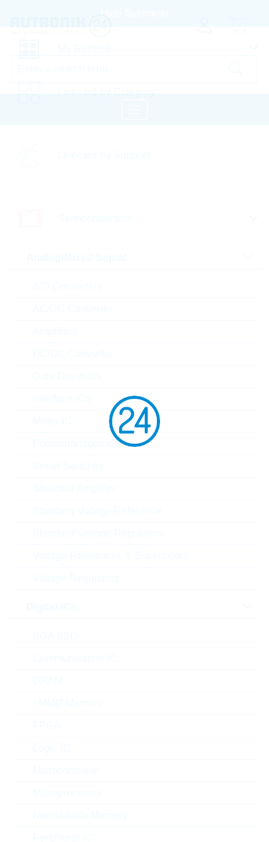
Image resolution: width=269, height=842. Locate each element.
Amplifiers (55, 331)
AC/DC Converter (72, 308)
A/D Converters (67, 286)
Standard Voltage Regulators (98, 533)
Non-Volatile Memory (80, 815)
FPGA (47, 725)
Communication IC (75, 658)
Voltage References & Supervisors (111, 555)
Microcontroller (66, 770)
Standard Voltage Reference (97, 510)
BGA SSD (55, 635)
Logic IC (51, 748)
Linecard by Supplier (104, 154)
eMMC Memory (67, 703)
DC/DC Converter (73, 353)
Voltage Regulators (76, 578)
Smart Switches (68, 465)
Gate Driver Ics (67, 376)
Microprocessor (67, 792)
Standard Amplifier (75, 488)
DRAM (48, 680)
